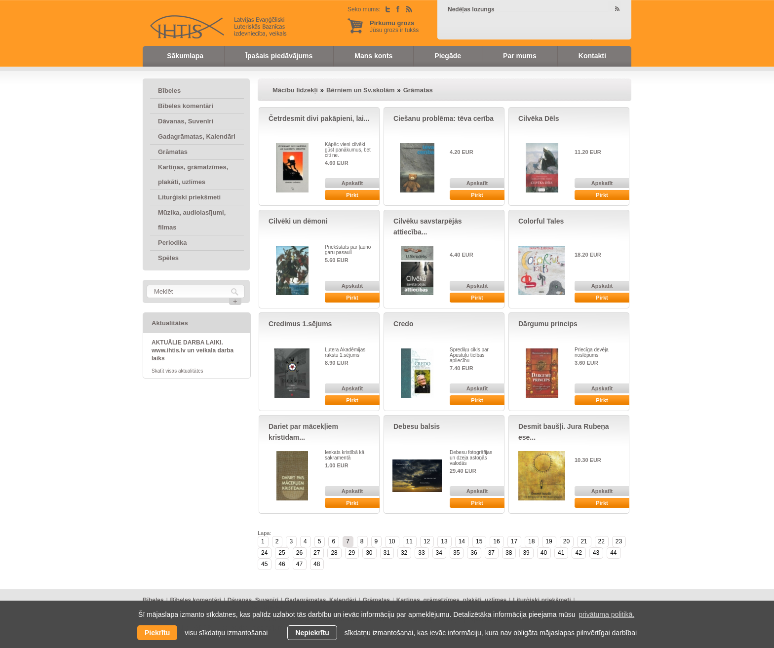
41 (561, 552)
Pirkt (352, 195)
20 (566, 541)
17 (514, 541)
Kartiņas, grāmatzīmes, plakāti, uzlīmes (193, 174)
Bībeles (169, 90)
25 (281, 552)
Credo (403, 324)
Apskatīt (352, 183)
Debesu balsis (416, 426)
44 (613, 552)
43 (596, 552)
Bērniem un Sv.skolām (360, 90)
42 (578, 552)
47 (299, 564)
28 (334, 552)
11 (409, 541)
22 (601, 541)
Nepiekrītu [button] (312, 633)
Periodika (172, 242)
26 (299, 552)
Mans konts (373, 56)
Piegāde (447, 56)
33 (421, 552)
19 (548, 541)
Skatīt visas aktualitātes (177, 371)
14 (462, 541)
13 (444, 541)
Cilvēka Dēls (538, 118)
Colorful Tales (541, 221)
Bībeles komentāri (185, 106)
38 (508, 552)
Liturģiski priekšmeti (189, 197)
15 (479, 541)
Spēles (168, 258)
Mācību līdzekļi (295, 90)
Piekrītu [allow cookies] (157, 633)
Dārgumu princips (548, 324)
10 (391, 541)
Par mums (520, 56)
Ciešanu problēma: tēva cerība (443, 118)
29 (351, 552)
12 (427, 541)
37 (491, 552)
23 (619, 541)
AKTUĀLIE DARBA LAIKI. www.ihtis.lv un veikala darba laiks (192, 350)
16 (496, 541)
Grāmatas (173, 151)
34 (439, 552)
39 (526, 552)
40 (544, 552)
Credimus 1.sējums (300, 324)
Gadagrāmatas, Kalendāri (196, 136)
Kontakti (592, 56)
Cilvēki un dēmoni (298, 221)
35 (456, 552)
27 (316, 552)
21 (583, 541)
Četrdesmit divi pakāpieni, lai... (319, 118)
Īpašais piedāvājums (278, 56)
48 (316, 564)
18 (531, 541)
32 (404, 552)
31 (387, 552)
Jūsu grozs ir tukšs (394, 26)
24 (264, 552)
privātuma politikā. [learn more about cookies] (606, 614)
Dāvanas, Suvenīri (185, 121)
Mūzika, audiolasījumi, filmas (192, 220)
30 (369, 552)
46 (281, 564)
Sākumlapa (185, 56)
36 (473, 552)
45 (264, 564)
